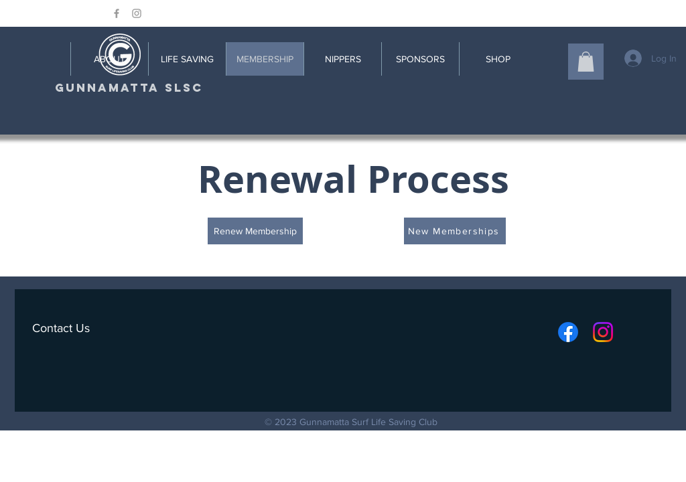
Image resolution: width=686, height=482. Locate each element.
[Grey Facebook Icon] (117, 13)
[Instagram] (603, 332)
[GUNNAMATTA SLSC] (129, 88)
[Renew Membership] (255, 231)
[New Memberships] (455, 231)
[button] (585, 62)
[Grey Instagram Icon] (137, 13)
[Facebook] (568, 332)
